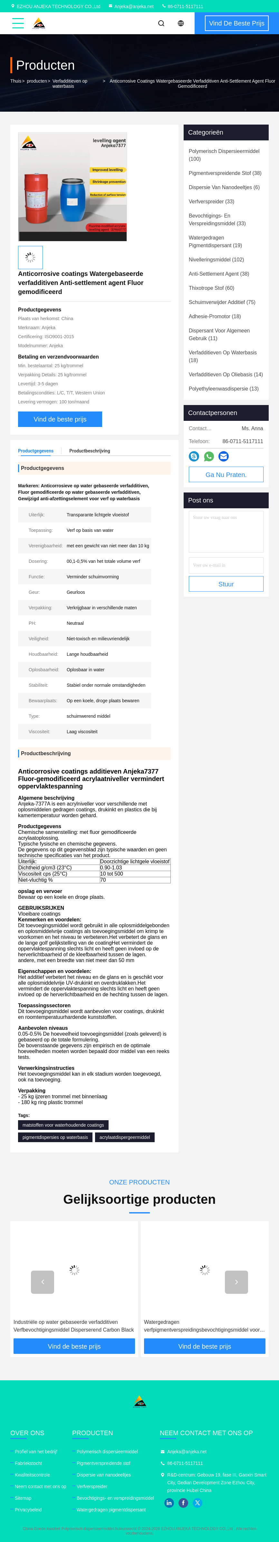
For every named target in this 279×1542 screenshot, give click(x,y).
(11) (219, 334)
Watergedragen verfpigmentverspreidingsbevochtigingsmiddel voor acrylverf (202, 1326)
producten (37, 81)
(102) (216, 259)
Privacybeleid (28, 1509)
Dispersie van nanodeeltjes (104, 1474)
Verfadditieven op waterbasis (70, 83)
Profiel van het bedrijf (36, 1451)
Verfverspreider (92, 1486)
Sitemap (23, 1498)
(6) (224, 187)
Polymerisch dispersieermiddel (107, 1451)
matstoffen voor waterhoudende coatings (63, 1125)
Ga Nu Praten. (226, 474)
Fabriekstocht (28, 1463)
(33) (211, 201)
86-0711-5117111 (182, 6)
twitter (197, 1503)
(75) (222, 302)
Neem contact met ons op (40, 1486)
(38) (225, 173)
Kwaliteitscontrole (32, 1474)
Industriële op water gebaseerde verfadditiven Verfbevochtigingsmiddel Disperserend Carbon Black (74, 1326)
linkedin (169, 1503)
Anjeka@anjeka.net (131, 6)
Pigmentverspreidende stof (103, 1463)
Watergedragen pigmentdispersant (111, 1509)
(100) (224, 155)
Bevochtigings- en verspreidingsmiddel (115, 1498)
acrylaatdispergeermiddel (125, 1137)
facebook (183, 1503)
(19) (215, 241)
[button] (42, 1282)
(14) (226, 374)
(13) (224, 388)
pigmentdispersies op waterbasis (55, 1137)
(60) (211, 288)
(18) (215, 316)
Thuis (15, 81)
